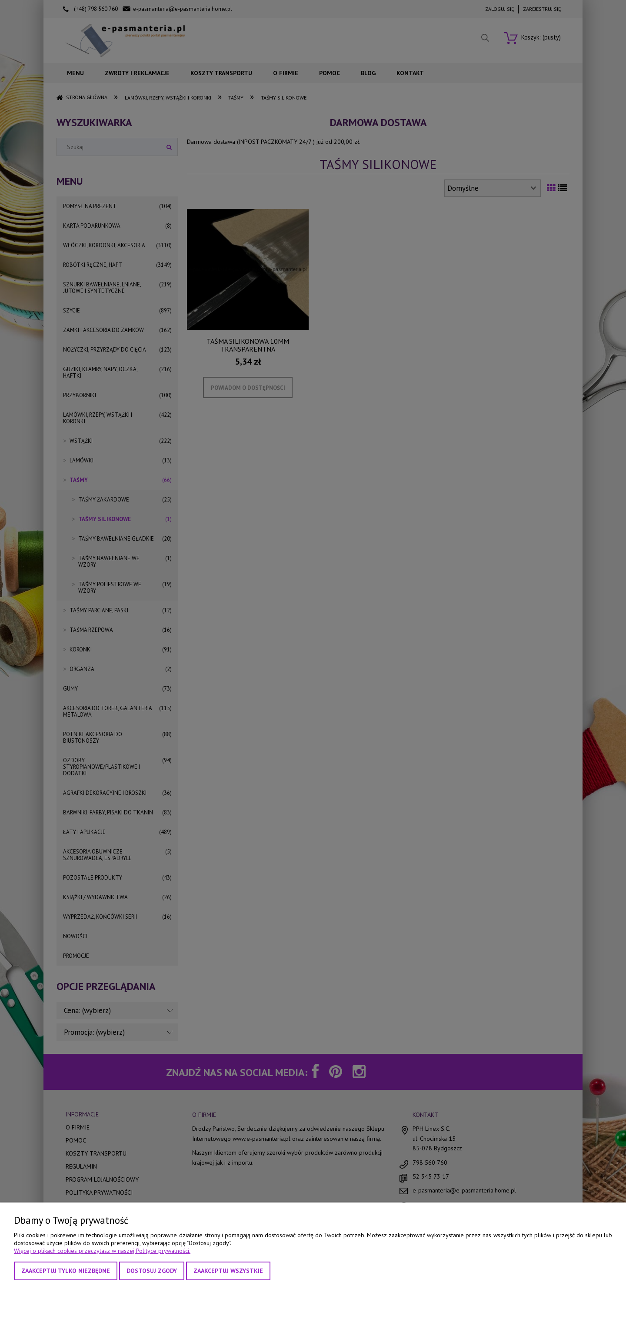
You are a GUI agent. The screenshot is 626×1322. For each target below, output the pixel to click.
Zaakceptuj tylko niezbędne (65, 1271)
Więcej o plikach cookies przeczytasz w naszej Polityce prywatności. (102, 1251)
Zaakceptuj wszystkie (228, 1271)
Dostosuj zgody (152, 1271)
